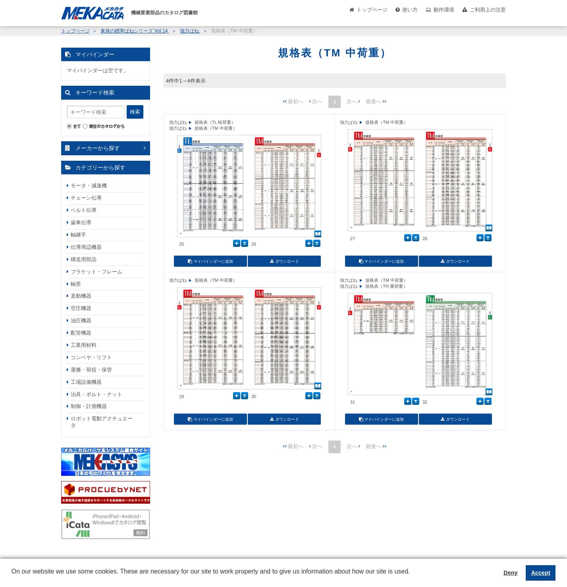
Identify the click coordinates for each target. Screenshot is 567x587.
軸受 (76, 284)
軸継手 (78, 235)
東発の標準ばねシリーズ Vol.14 (134, 31)
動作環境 (444, 10)
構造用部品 (83, 259)
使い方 (410, 10)
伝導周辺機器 (86, 247)
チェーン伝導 (86, 198)
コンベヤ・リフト (91, 357)
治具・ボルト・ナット (96, 394)
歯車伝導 (81, 222)
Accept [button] (540, 573)
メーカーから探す (97, 148)
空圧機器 (81, 308)
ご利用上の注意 (488, 10)
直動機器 (81, 296)
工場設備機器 (86, 382)
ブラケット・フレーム (96, 272)
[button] (13, 577)
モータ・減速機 (89, 186)
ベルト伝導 (83, 210)
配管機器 (81, 333)
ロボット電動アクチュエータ (102, 422)
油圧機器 (81, 320)
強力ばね (190, 31)
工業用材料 (83, 345)
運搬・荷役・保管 (91, 370)
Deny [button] (510, 573)
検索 (135, 112)
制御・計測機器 (89, 406)
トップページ (372, 10)
